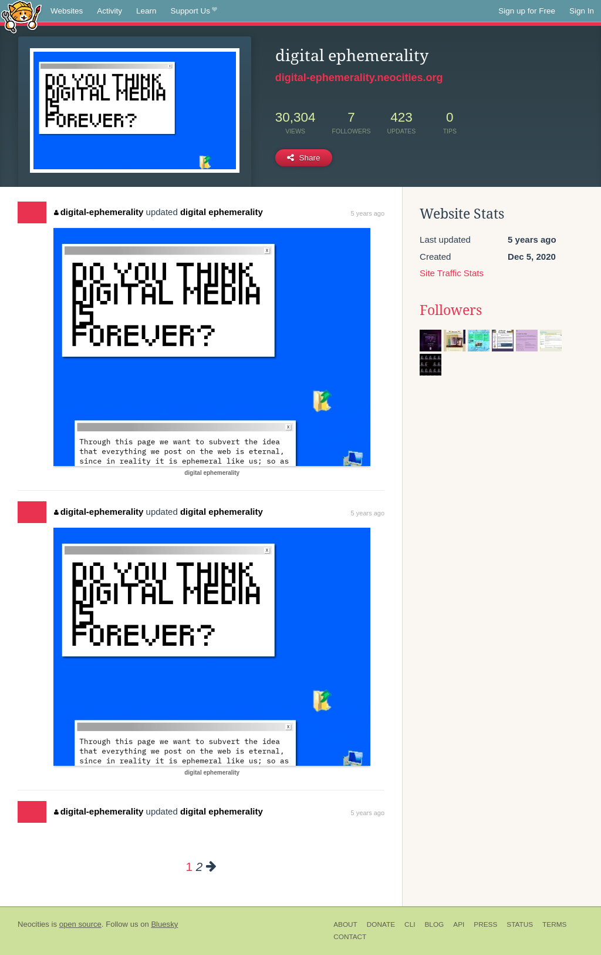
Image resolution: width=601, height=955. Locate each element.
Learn (146, 10)
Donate (381, 924)
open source (80, 924)
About (345, 924)
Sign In (581, 10)
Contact (349, 937)
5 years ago (367, 213)
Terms (554, 924)
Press (485, 924)
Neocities (33, 924)
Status (520, 924)
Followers (451, 310)
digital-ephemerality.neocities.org (359, 77)
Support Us (194, 11)
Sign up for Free (526, 10)
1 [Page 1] (188, 866)
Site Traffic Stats (452, 273)
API (458, 924)
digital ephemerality (221, 212)
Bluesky (164, 924)
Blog (434, 924)
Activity (109, 10)
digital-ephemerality (98, 212)
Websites (66, 10)
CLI (409, 924)
